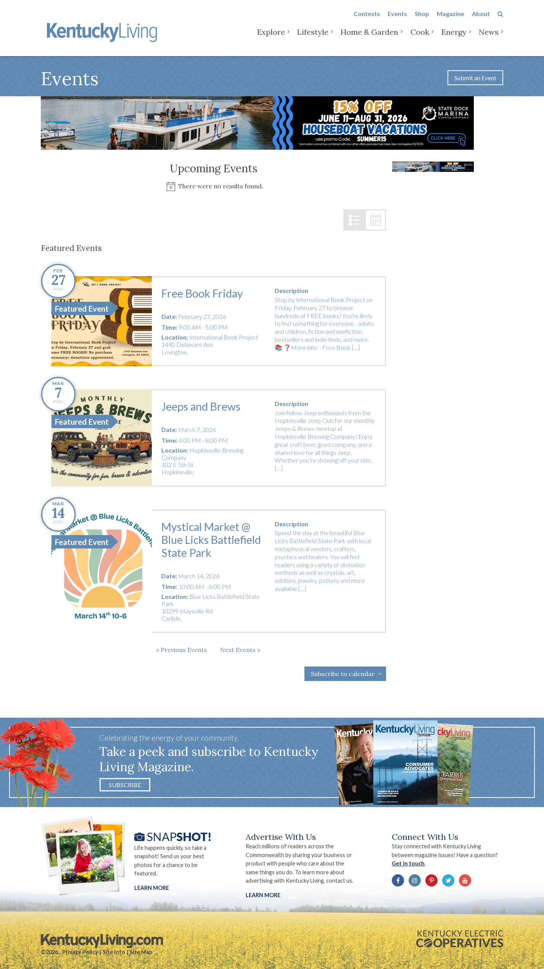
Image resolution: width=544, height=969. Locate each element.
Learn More (151, 888)
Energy (454, 38)
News (489, 38)
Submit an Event (475, 77)
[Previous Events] (182, 649)
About (481, 19)
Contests (367, 19)
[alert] (213, 186)
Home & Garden (369, 38)
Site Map (141, 952)
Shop (422, 19)
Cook (419, 38)
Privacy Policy (80, 952)
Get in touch (408, 863)
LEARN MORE (263, 895)
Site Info (114, 952)
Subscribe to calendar (343, 674)
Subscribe (125, 784)
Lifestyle (312, 38)
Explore (271, 38)
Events (397, 19)
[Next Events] (240, 649)
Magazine (450, 19)
